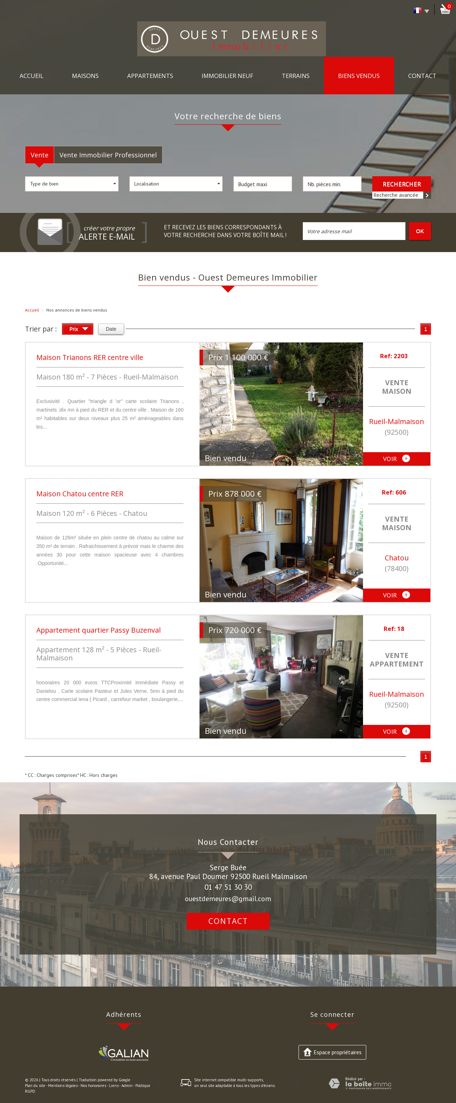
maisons (85, 76)
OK (420, 231)
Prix (78, 330)
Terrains (296, 76)
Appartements (150, 76)
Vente (39, 155)
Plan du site (35, 1085)
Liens (114, 1085)
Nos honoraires (93, 1085)
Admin (127, 1085)
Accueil (31, 76)
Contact (422, 76)
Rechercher (402, 183)
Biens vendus (359, 76)
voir (396, 459)
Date (111, 329)
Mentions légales (63, 1085)
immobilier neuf (227, 76)
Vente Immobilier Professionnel (108, 155)
